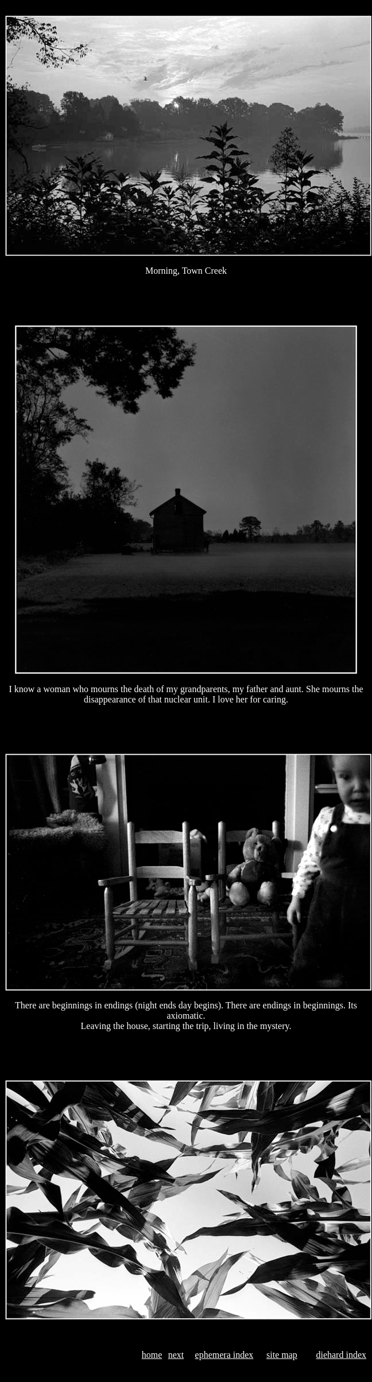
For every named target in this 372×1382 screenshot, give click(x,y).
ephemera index (224, 1355)
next (176, 1355)
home (152, 1355)
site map (281, 1355)
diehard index (341, 1355)
